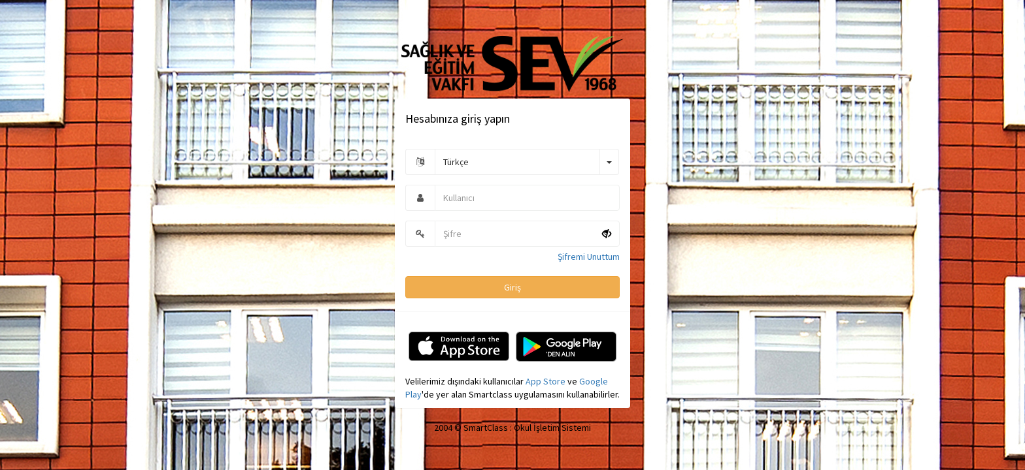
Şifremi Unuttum (589, 250)
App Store (545, 375)
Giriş (512, 281)
